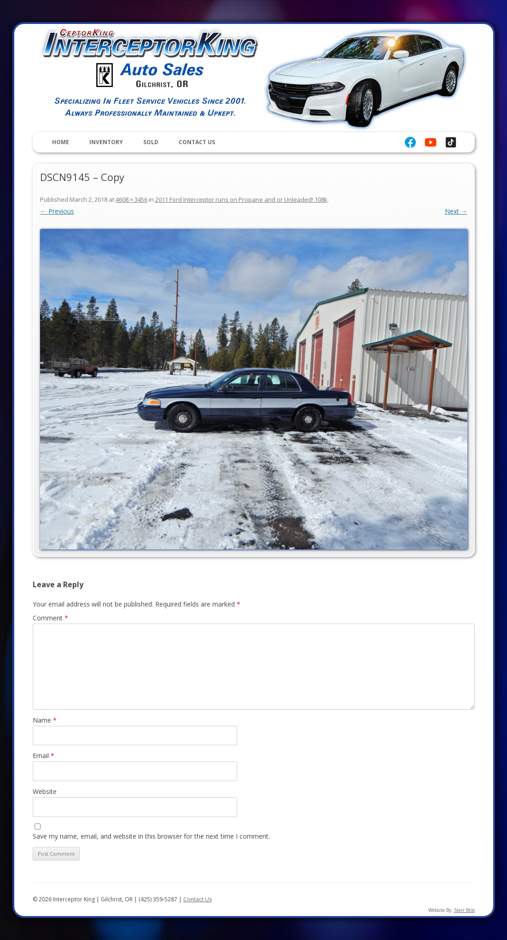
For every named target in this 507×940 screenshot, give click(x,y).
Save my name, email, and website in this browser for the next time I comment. (151, 836)
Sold (150, 142)
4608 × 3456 (131, 199)
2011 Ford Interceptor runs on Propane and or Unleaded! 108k (241, 199)
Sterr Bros (464, 910)
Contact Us (197, 142)
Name (45, 720)
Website (45, 791)
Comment (50, 617)
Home (60, 142)
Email (43, 755)
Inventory (106, 142)
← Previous (57, 211)
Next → (456, 211)
